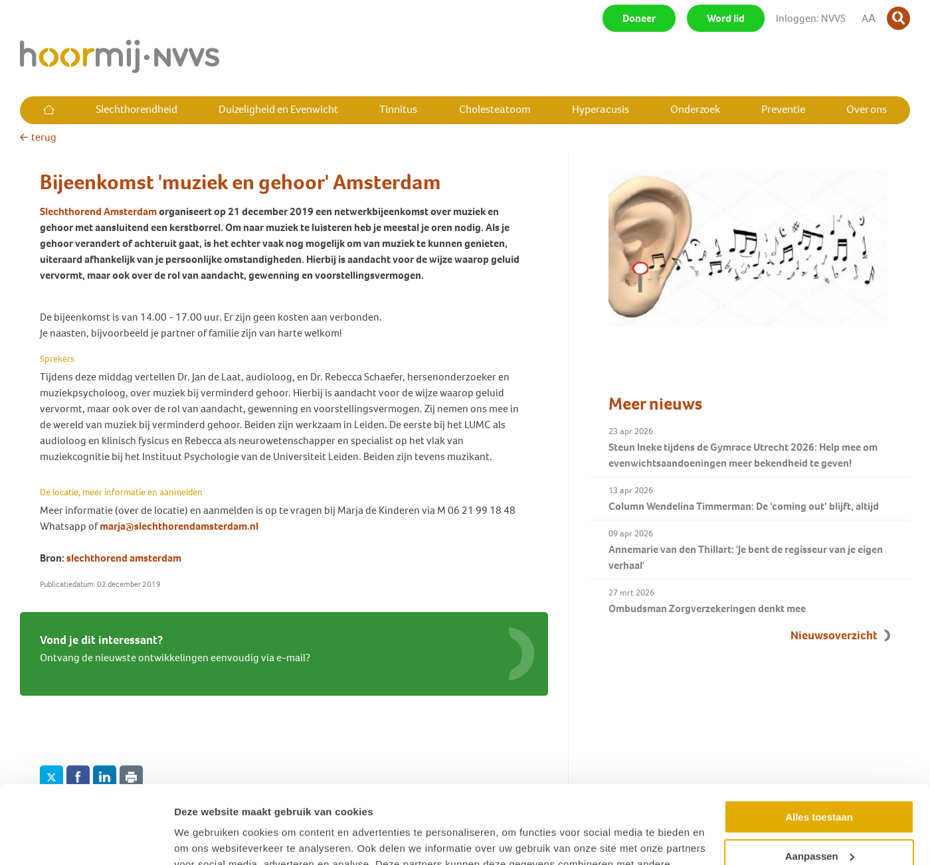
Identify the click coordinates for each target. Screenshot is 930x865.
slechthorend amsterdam (123, 558)
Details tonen (205, 838)
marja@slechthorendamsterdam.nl (179, 526)
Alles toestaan (819, 739)
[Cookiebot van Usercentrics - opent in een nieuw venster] (86, 839)
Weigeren (818, 817)
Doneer (639, 18)
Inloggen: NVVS (811, 18)
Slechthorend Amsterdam (98, 211)
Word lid (726, 18)
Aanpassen (819, 777)
